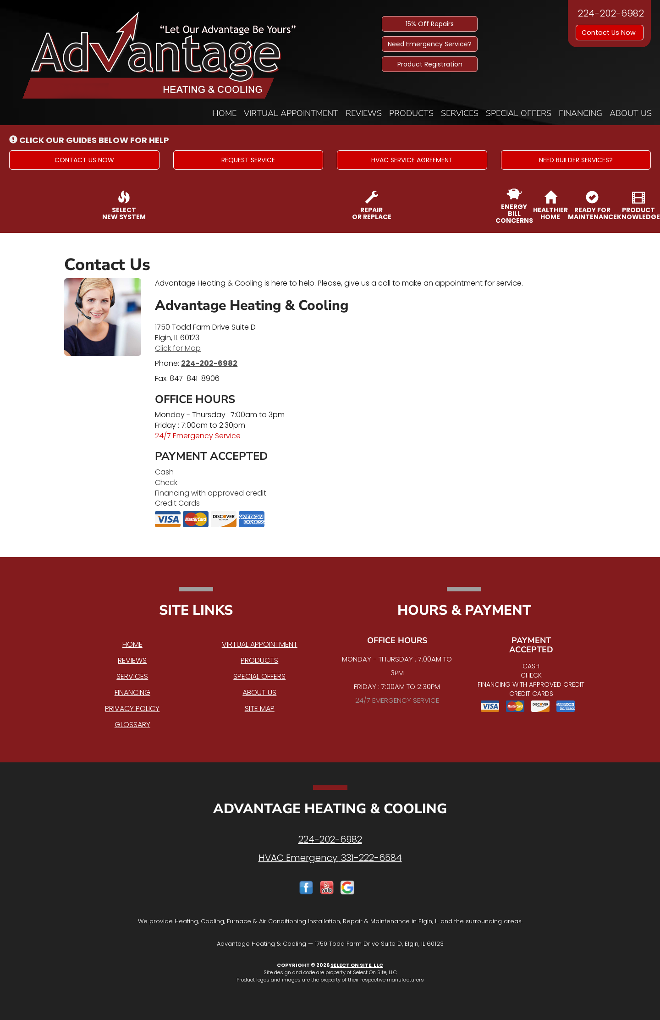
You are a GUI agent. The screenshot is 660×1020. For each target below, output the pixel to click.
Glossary (132, 724)
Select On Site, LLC (356, 965)
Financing (580, 113)
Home (224, 113)
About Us (631, 113)
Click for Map (178, 348)
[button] (84, 160)
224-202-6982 (209, 363)
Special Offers (518, 113)
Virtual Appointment (291, 113)
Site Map (260, 708)
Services (459, 113)
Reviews (364, 113)
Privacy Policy (132, 708)
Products (411, 113)
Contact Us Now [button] (610, 32)
